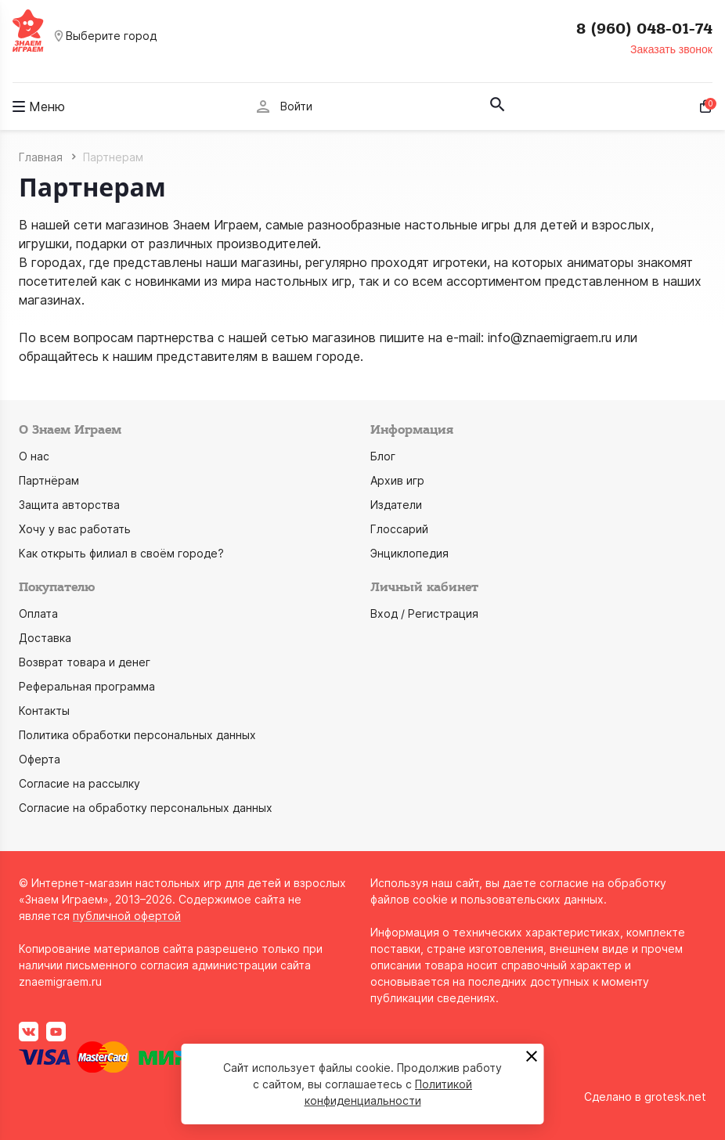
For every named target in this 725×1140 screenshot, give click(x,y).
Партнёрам (49, 480)
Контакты (44, 710)
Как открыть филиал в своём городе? (121, 553)
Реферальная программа (87, 686)
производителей (267, 243)
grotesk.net (675, 1096)
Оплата (38, 613)
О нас (34, 456)
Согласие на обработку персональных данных (145, 807)
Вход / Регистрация (424, 613)
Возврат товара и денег (84, 662)
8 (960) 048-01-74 (644, 29)
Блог (382, 456)
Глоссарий (399, 529)
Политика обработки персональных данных (137, 734)
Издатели (396, 504)
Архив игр (397, 480)
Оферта (39, 759)
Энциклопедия (409, 553)
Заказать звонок (671, 49)
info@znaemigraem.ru (549, 337)
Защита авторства (69, 504)
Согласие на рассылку (79, 783)
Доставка (45, 637)
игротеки (460, 262)
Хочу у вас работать (75, 529)
